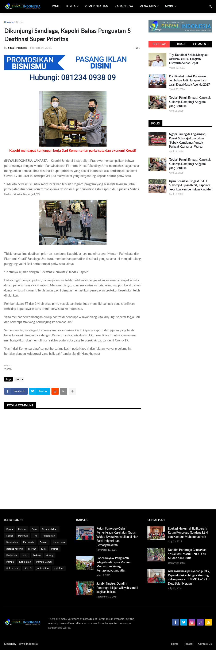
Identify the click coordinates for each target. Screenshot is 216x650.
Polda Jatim (12, 568)
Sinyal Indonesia (28, 643)
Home (174, 643)
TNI (35, 535)
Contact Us (205, 643)
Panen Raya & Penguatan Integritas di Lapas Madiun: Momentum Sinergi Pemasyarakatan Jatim (113, 564)
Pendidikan (49, 535)
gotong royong (14, 548)
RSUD (27, 568)
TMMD (32, 548)
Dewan (43, 542)
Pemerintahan (49, 529)
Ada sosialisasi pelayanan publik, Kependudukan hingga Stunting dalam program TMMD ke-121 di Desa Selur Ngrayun (189, 577)
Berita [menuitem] (71, 6)
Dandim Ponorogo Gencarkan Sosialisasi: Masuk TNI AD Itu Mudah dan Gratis (187, 554)
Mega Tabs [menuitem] (147, 6)
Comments (201, 44)
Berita (19, 22)
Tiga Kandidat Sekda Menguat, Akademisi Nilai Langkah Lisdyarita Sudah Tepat (188, 59)
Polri (34, 529)
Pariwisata (28, 542)
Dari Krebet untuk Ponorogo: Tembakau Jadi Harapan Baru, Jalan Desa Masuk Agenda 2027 (189, 80)
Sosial (9, 535)
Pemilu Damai (44, 561)
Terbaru (180, 44)
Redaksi (188, 643)
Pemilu (10, 561)
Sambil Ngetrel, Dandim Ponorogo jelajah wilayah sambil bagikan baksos (117, 587)
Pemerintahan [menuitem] (96, 6)
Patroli (54, 548)
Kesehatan (12, 542)
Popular (159, 44)
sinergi (49, 555)
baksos (37, 555)
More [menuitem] (169, 6)
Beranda (9, 22)
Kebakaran (25, 561)
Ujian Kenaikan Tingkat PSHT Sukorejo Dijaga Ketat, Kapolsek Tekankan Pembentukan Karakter (190, 185)
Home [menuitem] (54, 6)
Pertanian (11, 555)
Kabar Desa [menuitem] (124, 6)
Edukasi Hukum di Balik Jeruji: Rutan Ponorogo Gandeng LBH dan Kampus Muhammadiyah (188, 532)
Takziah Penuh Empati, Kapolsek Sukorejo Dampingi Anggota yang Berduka (190, 102)
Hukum (22, 529)
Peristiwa (23, 535)
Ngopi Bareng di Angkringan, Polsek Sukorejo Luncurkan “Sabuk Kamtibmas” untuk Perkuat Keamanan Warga (187, 140)
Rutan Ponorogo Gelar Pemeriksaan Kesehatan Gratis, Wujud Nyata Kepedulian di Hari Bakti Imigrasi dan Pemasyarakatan (117, 537)
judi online (43, 568)
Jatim (25, 555)
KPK (43, 548)
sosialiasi (58, 568)
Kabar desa (59, 542)
